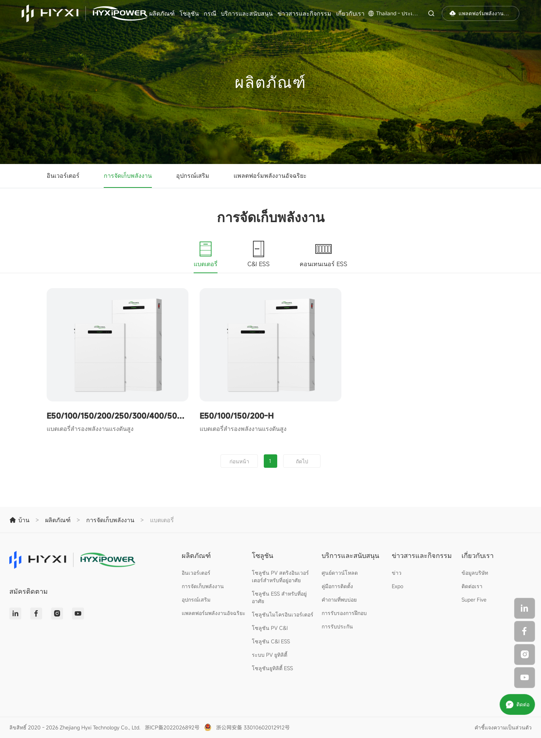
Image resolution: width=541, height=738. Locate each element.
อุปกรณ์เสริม (192, 175)
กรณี (210, 13)
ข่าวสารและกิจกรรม (304, 13)
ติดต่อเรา (472, 586)
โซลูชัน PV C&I (270, 627)
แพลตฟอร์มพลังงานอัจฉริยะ (270, 175)
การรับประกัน (337, 626)
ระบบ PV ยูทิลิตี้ (269, 654)
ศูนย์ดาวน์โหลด (340, 572)
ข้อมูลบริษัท (475, 572)
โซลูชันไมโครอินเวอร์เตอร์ (282, 614)
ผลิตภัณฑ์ (162, 13)
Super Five (474, 599)
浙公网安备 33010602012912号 (253, 727)
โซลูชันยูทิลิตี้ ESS (272, 668)
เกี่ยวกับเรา (350, 13)
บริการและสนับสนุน (247, 13)
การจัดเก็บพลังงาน (128, 175)
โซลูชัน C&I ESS (271, 641)
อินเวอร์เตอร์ (63, 175)
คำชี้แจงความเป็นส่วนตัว (503, 727)
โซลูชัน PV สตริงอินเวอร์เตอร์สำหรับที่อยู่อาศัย (280, 576)
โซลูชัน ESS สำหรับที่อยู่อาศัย (279, 597)
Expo (397, 586)
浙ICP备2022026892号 (172, 727)
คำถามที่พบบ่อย (339, 599)
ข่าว (396, 572)
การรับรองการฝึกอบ (344, 612)
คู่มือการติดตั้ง (337, 586)
